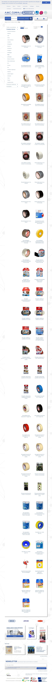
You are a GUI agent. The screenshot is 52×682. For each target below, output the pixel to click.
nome (26, 28)
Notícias (37, 6)
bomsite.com (30, 674)
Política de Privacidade (43, 673)
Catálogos (32, 6)
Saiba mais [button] (25, 3)
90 (39, 26)
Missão (19, 6)
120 (41, 26)
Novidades (27, 18)
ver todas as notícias (43, 656)
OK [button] (46, 2)
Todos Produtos (8, 18)
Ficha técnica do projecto (11, 678)
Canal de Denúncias (17, 8)
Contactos (9, 8)
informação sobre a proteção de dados (14, 667)
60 (38, 26)
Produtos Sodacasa (21, 18)
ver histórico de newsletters (42, 670)
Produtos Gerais (14, 18)
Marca (14, 6)
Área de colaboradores (29, 8)
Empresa (8, 6)
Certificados (25, 6)
